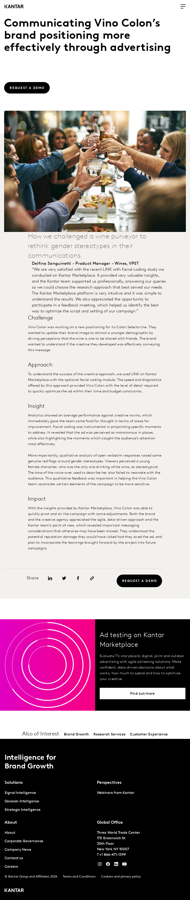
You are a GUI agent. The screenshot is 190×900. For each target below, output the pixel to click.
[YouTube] (116, 865)
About (10, 833)
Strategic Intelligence (23, 810)
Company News (18, 850)
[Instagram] (99, 865)
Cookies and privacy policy (121, 876)
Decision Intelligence (22, 801)
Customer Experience (149, 734)
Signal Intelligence (20, 793)
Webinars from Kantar (115, 793)
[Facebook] (108, 865)
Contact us (14, 858)
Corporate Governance (24, 841)
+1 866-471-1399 (112, 855)
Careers (11, 867)
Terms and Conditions (79, 876)
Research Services (109, 734)
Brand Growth (76, 734)
